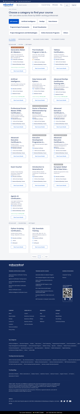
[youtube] (70, 401)
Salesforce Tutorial (44, 373)
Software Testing (46, 345)
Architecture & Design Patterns (16, 350)
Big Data (54, 345)
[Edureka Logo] (8, 5)
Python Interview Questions (15, 359)
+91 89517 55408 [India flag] (38, 412)
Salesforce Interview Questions (60, 359)
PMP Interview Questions (70, 362)
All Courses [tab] (12, 39)
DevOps (42, 21)
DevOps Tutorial (35, 373)
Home (10, 9)
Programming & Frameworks (19, 27)
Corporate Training (45, 5)
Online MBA (31, 350)
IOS (65, 300)
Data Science (53, 21)
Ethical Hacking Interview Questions (32, 364)
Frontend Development (14, 348)
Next (46, 256)
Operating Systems (39, 348)
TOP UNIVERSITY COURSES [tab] (58, 39)
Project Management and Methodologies (23, 33)
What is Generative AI (25, 373)
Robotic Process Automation (70, 345)
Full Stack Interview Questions (15, 364)
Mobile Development (56, 348)
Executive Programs (24, 343)
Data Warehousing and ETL (27, 348)
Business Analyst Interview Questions (50, 364)
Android (70, 300)
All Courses (14, 21)
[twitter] (64, 401)
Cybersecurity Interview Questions (43, 359)
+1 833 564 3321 (23, 1)
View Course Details (18, 71)
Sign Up (74, 5)
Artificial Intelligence (28, 21)
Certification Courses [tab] (24, 39)
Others (25, 350)
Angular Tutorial (63, 373)
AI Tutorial (71, 373)
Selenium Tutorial (54, 373)
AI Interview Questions (14, 362)
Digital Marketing (66, 348)
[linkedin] (67, 401)
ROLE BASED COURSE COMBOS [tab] (41, 39)
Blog (61, 5)
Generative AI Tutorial (14, 376)
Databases (59, 345)
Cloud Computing (47, 343)
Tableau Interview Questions (41, 362)
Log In (67, 5)
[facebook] (61, 401)
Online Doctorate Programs (50, 33)
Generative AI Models (13, 373)
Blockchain (47, 348)
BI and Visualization (39, 27)
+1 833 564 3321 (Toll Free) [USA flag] (55, 412)
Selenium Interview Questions (56, 362)
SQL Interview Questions (28, 359)
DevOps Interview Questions (27, 362)
